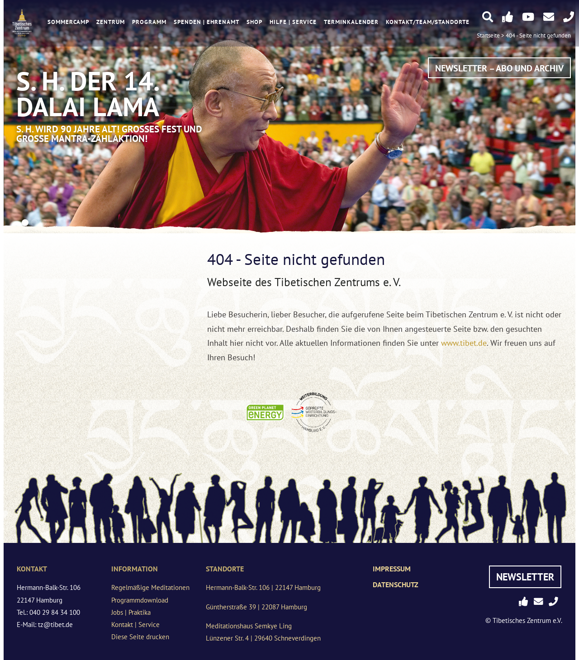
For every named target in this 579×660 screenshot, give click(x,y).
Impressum (392, 568)
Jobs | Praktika (131, 612)
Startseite (488, 35)
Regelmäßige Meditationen (150, 587)
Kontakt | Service (135, 624)
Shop (254, 22)
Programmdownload (139, 600)
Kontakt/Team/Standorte (428, 22)
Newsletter (525, 576)
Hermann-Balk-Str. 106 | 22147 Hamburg (263, 587)
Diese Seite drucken (140, 636)
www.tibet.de (464, 343)
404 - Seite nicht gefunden (538, 35)
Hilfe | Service (293, 22)
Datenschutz (395, 584)
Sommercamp (68, 22)
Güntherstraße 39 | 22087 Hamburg (256, 607)
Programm (149, 22)
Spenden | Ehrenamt (206, 22)
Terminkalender (351, 22)
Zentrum (110, 22)
